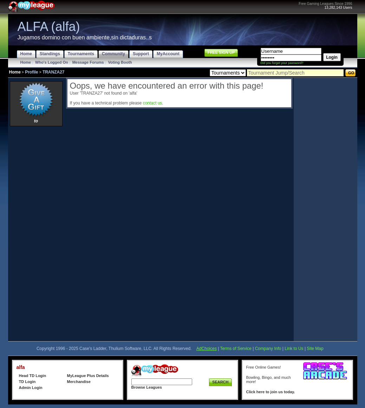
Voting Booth (120, 62)
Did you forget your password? (282, 63)
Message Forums (88, 62)
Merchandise (79, 382)
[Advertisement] (36, 233)
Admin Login (31, 387)
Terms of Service (236, 348)
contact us (152, 103)
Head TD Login (32, 376)
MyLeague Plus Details (88, 376)
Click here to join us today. (270, 392)
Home (25, 62)
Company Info (268, 348)
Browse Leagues (146, 387)
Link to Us (294, 348)
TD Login (27, 382)
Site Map (315, 348)
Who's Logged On (51, 62)
